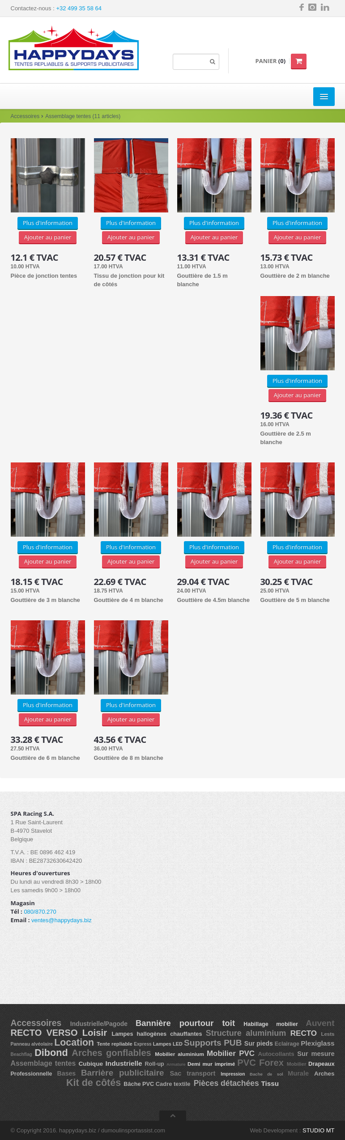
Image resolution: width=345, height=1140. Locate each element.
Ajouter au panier (48, 237)
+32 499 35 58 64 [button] (79, 8)
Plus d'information (47, 223)
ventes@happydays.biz (61, 920)
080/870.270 (40, 911)
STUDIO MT (318, 1130)
